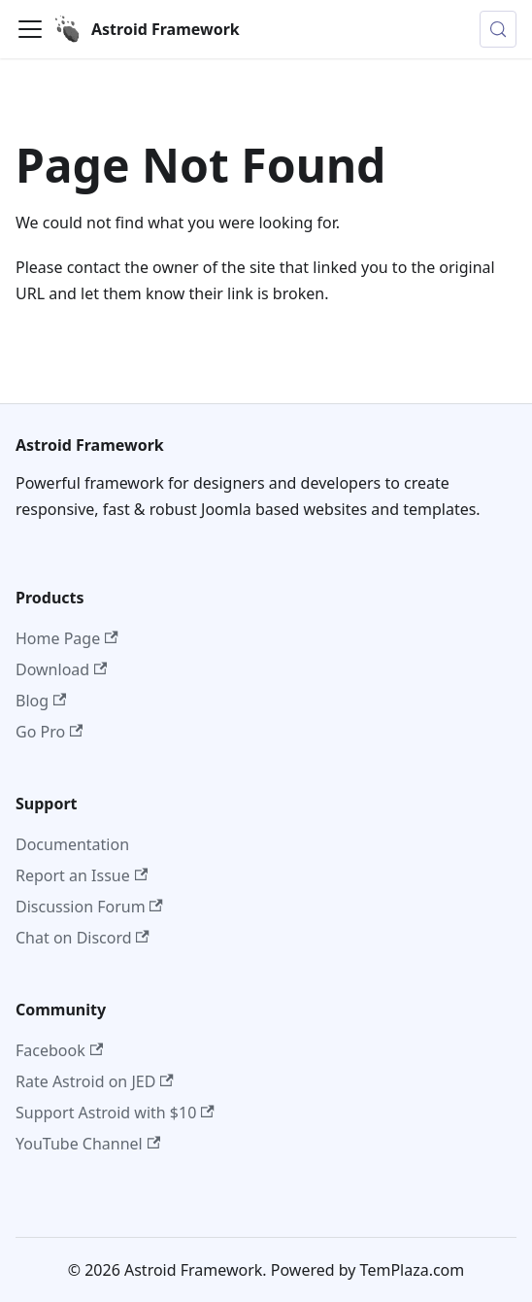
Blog (41, 700)
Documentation (72, 844)
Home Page (67, 638)
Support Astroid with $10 (115, 1112)
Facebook (59, 1050)
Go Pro (49, 731)
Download (61, 669)
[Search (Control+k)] (498, 29)
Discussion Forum (89, 906)
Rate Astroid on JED (95, 1081)
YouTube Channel (88, 1143)
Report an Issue (82, 875)
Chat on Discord (83, 937)
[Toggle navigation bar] (30, 29)
